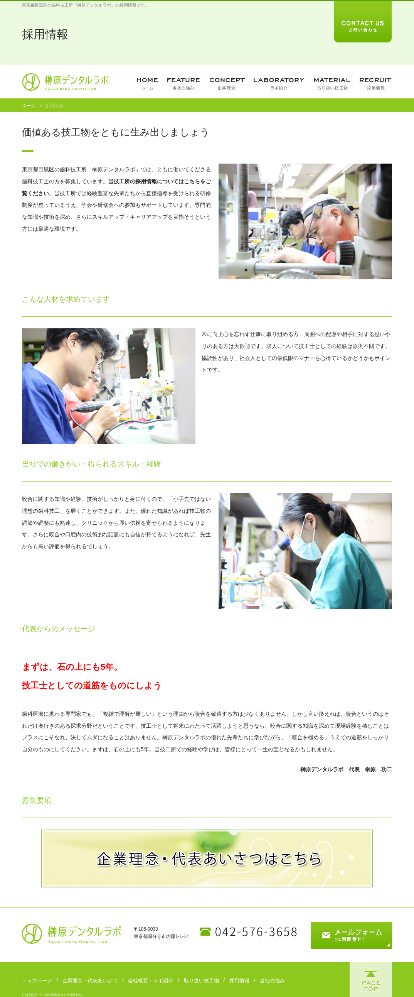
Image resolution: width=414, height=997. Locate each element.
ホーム (29, 105)
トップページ (37, 980)
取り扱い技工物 (201, 980)
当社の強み (272, 980)
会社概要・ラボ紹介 (150, 980)
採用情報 (239, 980)
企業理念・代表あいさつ (90, 980)
